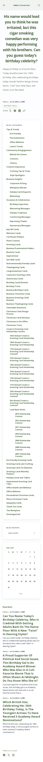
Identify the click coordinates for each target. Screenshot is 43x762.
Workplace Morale (18, 188)
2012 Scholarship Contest (22, 421)
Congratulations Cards (16, 271)
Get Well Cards (13, 260)
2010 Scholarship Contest (22, 435)
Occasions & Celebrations (18, 200)
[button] (4, 5)
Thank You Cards (14, 506)
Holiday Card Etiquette (20, 192)
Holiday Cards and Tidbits (18, 478)
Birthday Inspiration (19, 204)
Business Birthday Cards (17, 290)
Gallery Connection (21, 5)
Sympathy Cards (13, 503)
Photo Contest (13, 241)
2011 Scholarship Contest (22, 428)
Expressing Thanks (18, 221)
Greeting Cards (13, 244)
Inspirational (12, 256)
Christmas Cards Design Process (17, 312)
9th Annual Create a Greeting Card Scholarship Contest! (22, 403)
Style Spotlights (17, 175)
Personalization (17, 138)
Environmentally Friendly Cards (20, 263)
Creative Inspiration (15, 167)
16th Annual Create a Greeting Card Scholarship (22, 337)
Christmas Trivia (14, 325)
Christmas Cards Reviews (18, 318)
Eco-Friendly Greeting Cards (19, 460)
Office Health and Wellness (18, 487)
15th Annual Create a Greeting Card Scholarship (22, 359)
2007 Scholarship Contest (22, 455)
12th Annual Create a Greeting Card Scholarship (22, 379)
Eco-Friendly (15, 133)
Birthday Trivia (10, 106)
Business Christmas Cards (18, 294)
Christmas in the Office (17, 321)
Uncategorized (13, 514)
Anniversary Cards (14, 279)
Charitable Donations (16, 307)
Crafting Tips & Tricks (20, 171)
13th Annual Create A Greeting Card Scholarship (22, 372)
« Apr (20, 594)
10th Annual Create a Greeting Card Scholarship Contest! (22, 393)
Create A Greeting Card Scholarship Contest (17, 330)
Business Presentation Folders (20, 248)
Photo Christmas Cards (17, 499)
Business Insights (14, 179)
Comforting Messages (20, 217)
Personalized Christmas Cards (20, 495)
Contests (14, 159)
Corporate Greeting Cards (18, 275)
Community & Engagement (19, 150)
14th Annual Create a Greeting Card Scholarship (22, 366)
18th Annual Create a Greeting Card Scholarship (22, 343)
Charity (13, 163)
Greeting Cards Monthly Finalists (17, 472)
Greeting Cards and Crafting (19, 464)
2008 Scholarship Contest (22, 448)
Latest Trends (16, 146)
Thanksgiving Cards (15, 267)
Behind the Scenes (18, 154)
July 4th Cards (12, 229)
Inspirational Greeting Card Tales (19, 482)
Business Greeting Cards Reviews (17, 298)
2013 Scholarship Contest (22, 415)
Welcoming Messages (20, 208)
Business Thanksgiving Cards (19, 304)
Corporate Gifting (18, 183)
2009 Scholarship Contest (22, 441)
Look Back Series (17, 409)
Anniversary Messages (20, 225)
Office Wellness (17, 142)
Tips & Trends (12, 129)
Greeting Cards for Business (19, 468)
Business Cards (13, 252)
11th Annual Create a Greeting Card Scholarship (22, 386)
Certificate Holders (15, 237)
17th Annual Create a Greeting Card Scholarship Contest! (22, 351)
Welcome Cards (13, 233)
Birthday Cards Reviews (17, 282)
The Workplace (13, 510)
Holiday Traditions (18, 213)
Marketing (15, 196)
